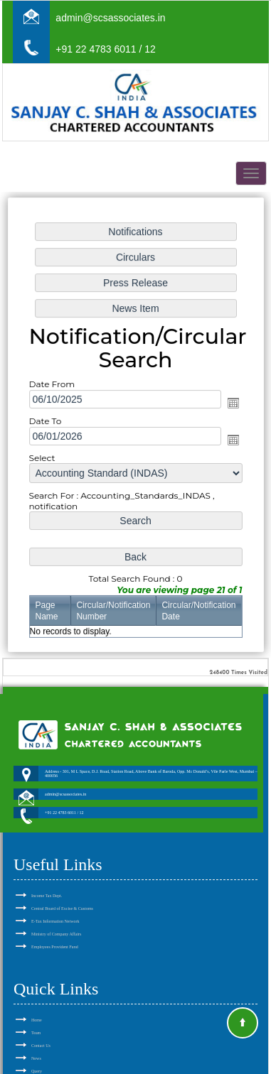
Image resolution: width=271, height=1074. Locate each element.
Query (36, 1055)
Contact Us (41, 1029)
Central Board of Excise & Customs (62, 892)
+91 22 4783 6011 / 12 (105, 49)
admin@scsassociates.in (110, 17)
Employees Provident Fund (54, 930)
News (36, 1042)
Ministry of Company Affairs (56, 918)
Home (36, 1004)
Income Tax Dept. (46, 879)
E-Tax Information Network (55, 905)
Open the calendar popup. (232, 403)
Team (36, 1016)
